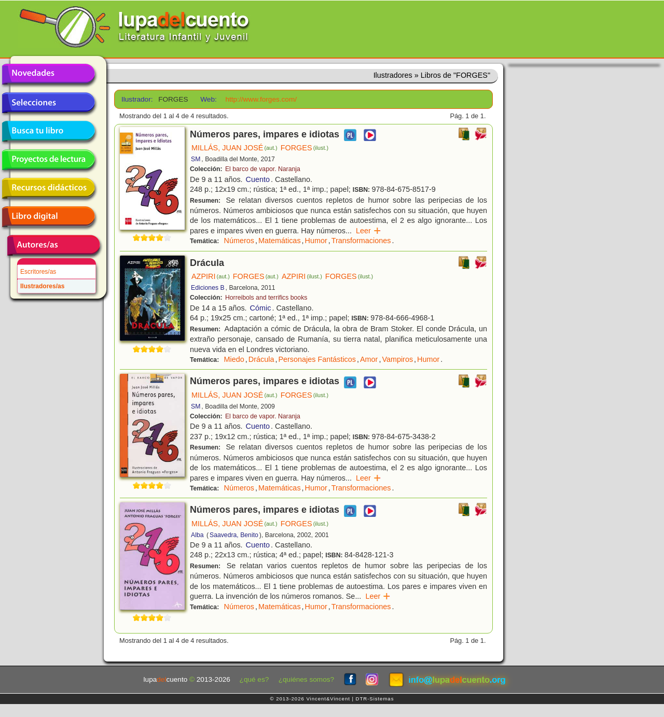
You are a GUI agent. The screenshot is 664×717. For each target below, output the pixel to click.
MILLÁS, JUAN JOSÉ (234, 148)
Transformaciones (361, 240)
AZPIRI (210, 276)
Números (239, 240)
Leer (368, 231)
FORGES (304, 148)
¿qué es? (254, 679)
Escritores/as (38, 271)
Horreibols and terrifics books (266, 297)
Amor (369, 359)
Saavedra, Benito (234, 535)
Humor (316, 240)
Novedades (48, 74)
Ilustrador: (136, 99)
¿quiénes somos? (306, 679)
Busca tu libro (48, 131)
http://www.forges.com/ (261, 99)
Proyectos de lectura (48, 159)
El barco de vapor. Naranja (262, 169)
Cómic (260, 308)
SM (195, 159)
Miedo (234, 359)
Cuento (258, 179)
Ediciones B (208, 287)
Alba (197, 535)
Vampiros (397, 359)
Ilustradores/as (42, 286)
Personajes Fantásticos (317, 359)
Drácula (261, 359)
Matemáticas (279, 240)
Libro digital (48, 216)
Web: (208, 99)
